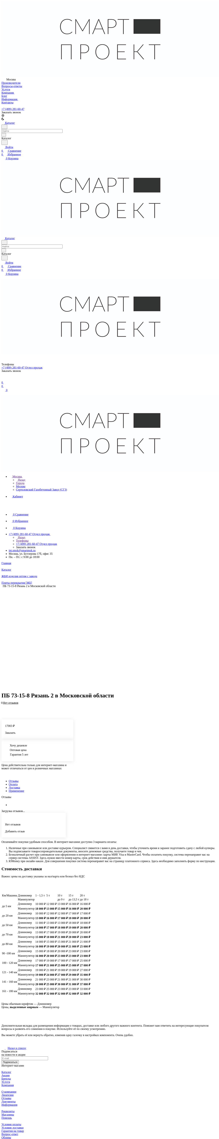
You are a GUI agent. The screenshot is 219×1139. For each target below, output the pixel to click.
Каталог (6, 1072)
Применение (16, 790)
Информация (9, 1104)
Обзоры (6, 1137)
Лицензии (7, 1095)
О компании (8, 1091)
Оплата (13, 784)
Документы (8, 1101)
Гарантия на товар (12, 1130)
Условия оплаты (11, 1124)
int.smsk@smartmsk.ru (22, 550)
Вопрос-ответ (9, 1134)
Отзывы (13, 781)
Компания (7, 1085)
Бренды (6, 1078)
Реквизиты (8, 1111)
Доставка (14, 787)
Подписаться (10, 1062)
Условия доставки (12, 1127)
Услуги (5, 1081)
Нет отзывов (10, 702)
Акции (5, 1075)
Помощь (6, 1117)
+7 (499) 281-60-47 (12, 109)
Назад (20, 479)
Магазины (7, 1114)
